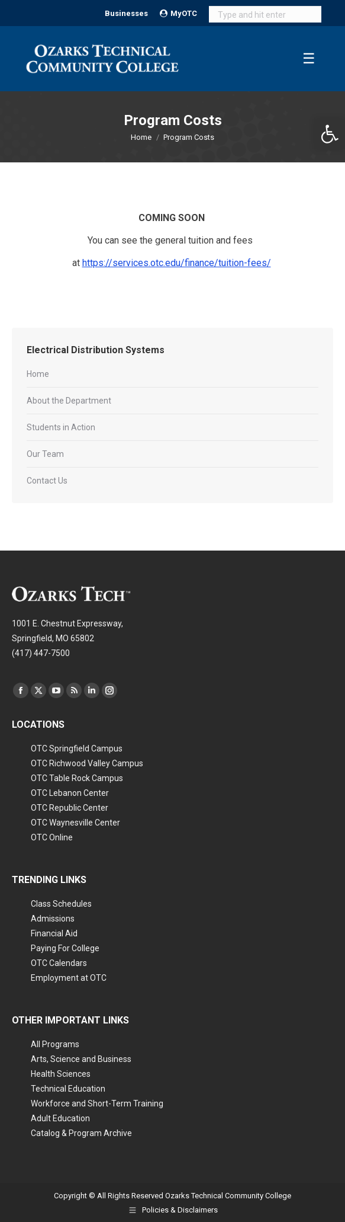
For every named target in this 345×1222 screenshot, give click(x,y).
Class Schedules (61, 903)
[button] (329, 134)
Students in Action (61, 427)
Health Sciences (61, 1074)
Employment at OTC (69, 978)
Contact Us (47, 480)
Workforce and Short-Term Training (97, 1103)
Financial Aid (54, 933)
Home (38, 374)
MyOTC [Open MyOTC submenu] (178, 13)
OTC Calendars (59, 963)
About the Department (69, 400)
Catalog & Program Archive (81, 1133)
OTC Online (52, 837)
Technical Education (68, 1088)
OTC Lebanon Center (70, 793)
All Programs (55, 1044)
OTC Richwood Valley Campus (87, 763)
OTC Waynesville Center (75, 822)
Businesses (126, 13)
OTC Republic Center (69, 807)
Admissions (53, 918)
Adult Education (60, 1118)
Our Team (45, 454)
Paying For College (65, 948)
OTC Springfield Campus (76, 748)
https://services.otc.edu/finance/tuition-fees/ (176, 262)
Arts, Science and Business (81, 1059)
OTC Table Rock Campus (77, 778)
